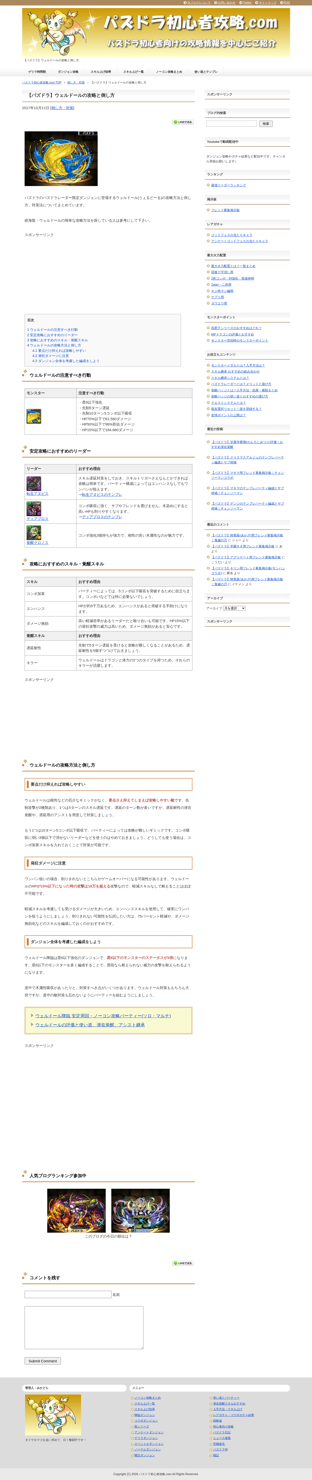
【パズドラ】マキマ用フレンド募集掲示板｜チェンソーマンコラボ (247, 475)
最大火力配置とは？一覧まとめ (233, 266)
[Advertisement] (109, 272)
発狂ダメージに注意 (50, 356)
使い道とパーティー (226, 1397)
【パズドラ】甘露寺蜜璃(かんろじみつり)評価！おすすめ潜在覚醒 (247, 444)
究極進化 (219, 1444)
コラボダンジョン (146, 1420)
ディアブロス (37, 519)
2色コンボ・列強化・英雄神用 (232, 278)
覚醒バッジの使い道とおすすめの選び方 (239, 396)
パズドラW (220, 1449)
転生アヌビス (37, 493)
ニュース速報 (222, 1438)
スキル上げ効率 (101, 71)
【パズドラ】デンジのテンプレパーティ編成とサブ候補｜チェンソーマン (247, 506)
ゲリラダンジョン (146, 1438)
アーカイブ (214, 608)
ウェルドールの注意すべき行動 (52, 330)
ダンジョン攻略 (68, 71)
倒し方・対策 (62, 108)
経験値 (217, 1420)
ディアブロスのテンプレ (102, 517)
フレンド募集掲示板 (225, 210)
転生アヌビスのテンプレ (102, 494)
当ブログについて (199, 2)
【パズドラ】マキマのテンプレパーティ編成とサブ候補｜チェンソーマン (247, 490)
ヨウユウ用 (219, 303)
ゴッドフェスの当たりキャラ (231, 235)
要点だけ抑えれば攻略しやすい (59, 351)
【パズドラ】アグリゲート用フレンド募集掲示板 (246, 557)
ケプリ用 (217, 297)
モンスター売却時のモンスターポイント (239, 340)
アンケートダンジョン (149, 1432)
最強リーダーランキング (228, 185)
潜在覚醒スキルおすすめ (229, 1403)
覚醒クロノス (37, 543)
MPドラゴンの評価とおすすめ (232, 334)
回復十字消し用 (222, 272)
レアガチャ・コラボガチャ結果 (233, 1415)
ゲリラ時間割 (37, 71)
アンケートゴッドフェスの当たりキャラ (239, 241)
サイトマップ (267, 2)
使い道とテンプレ (206, 71)
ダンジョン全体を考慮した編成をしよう (66, 361)
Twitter (247, 2)
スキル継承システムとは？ (230, 378)
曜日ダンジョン (144, 1455)
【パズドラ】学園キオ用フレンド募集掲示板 (242, 546)
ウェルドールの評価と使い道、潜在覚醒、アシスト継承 (90, 1024)
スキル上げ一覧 (133, 71)
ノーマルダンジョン (147, 1449)
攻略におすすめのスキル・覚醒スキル (57, 340)
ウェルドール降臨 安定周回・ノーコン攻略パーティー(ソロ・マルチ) (103, 1015)
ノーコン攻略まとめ (169, 71)
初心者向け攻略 (223, 1426)
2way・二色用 (221, 284)
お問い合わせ (227, 2)
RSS (287, 2)
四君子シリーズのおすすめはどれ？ (236, 328)
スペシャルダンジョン (149, 1444)
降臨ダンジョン (144, 1415)
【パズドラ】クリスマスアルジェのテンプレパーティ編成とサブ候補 (247, 460)
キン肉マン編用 (222, 291)
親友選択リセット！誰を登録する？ (236, 409)
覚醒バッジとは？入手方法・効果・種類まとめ (244, 390)
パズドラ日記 (222, 1432)
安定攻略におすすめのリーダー (52, 335)
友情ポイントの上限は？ (228, 415)
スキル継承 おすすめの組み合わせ (235, 371)
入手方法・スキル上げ (227, 1409)
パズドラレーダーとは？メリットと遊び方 (241, 384)
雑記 (216, 1455)
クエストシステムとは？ (228, 403)
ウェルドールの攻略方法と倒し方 (54, 345)
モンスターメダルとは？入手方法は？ (238, 365)
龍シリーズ (141, 1426)
